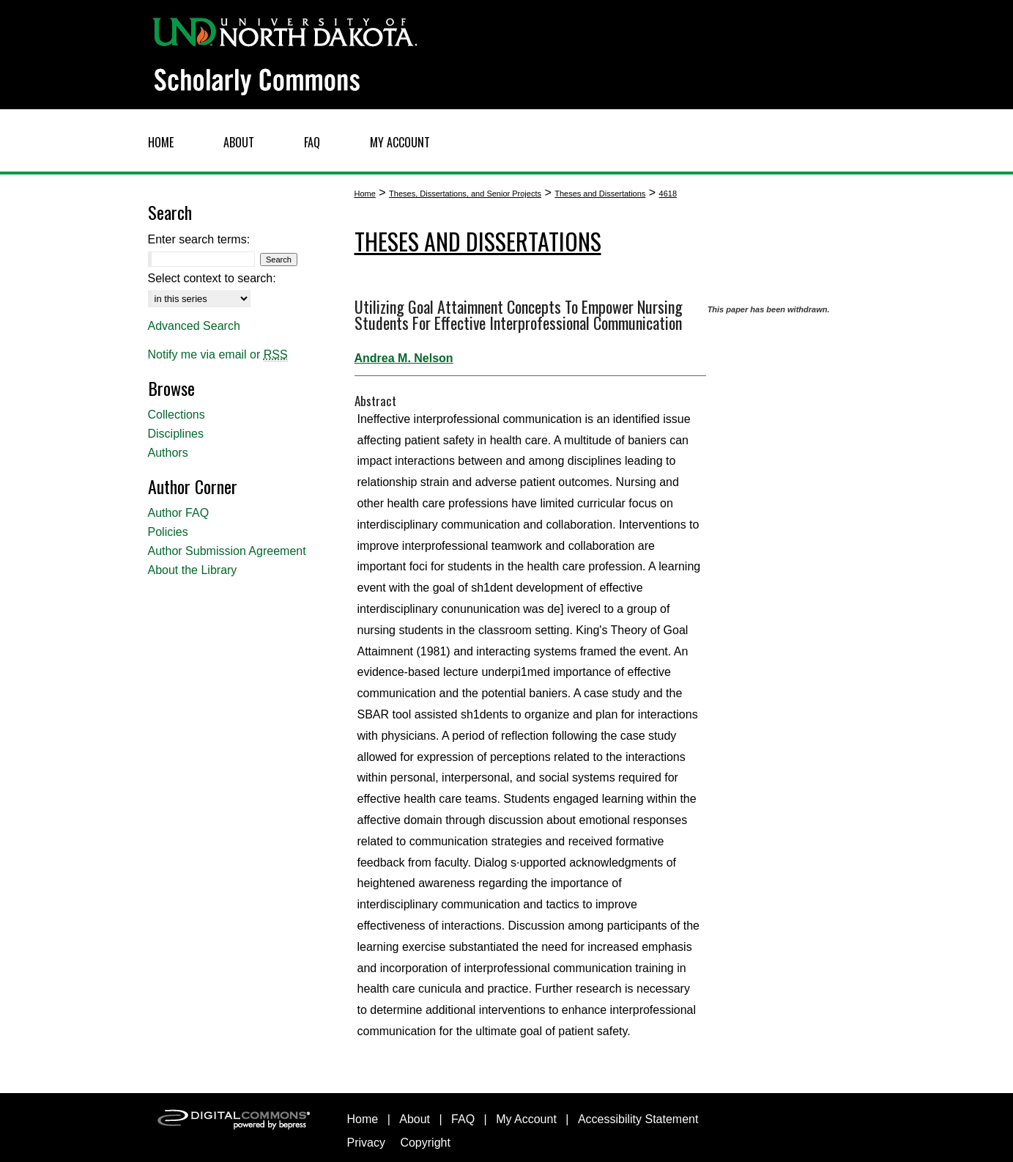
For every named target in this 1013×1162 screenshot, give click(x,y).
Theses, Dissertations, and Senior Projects (465, 193)
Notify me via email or (218, 354)
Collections (176, 414)
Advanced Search (194, 326)
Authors (168, 452)
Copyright (425, 1142)
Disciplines (176, 433)
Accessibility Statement (638, 1119)
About (414, 1119)
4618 (668, 193)
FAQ (463, 1119)
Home (365, 193)
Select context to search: (212, 278)
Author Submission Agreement (227, 551)
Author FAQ (178, 513)
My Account (526, 1119)
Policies (168, 532)
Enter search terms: (199, 239)
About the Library (192, 570)
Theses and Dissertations (599, 193)
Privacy (366, 1142)
